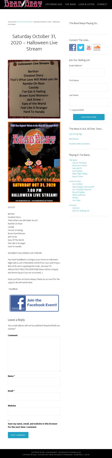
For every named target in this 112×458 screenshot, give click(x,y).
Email (11, 391)
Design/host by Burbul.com (70, 452)
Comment (13, 335)
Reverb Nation (78, 192)
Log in (87, 454)
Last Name (73, 95)
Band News (74, 139)
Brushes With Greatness (79, 144)
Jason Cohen (77, 176)
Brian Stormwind (79, 165)
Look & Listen (75, 181)
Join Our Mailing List (80, 211)
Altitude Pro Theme (45, 454)
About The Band (79, 163)
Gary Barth (77, 168)
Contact (75, 208)
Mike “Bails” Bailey (80, 174)
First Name (74, 80)
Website (12, 405)
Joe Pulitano (77, 171)
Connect (72, 205)
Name (11, 376)
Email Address (75, 65)
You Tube (76, 200)
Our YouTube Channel (81, 189)
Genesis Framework (65, 454)
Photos (75, 198)
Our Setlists (77, 184)
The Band (73, 160)
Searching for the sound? (83, 187)
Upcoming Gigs (75, 134)
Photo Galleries (79, 195)
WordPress (78, 454)
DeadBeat (23, 4)
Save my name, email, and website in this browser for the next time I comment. (32, 425)
